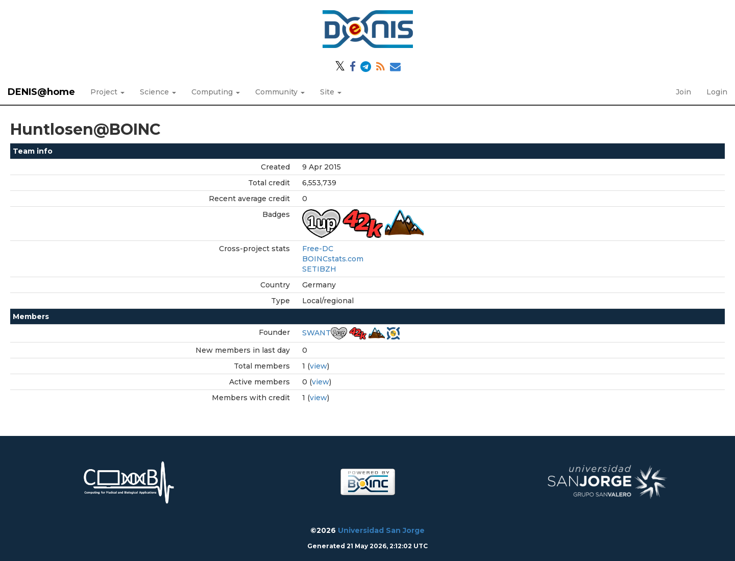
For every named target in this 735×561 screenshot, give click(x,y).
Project (107, 91)
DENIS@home (41, 91)
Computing (215, 91)
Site (330, 91)
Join (683, 91)
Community (280, 91)
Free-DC (317, 248)
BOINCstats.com (332, 258)
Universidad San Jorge (381, 530)
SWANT (316, 332)
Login (716, 91)
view (318, 366)
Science (158, 91)
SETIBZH (319, 269)
